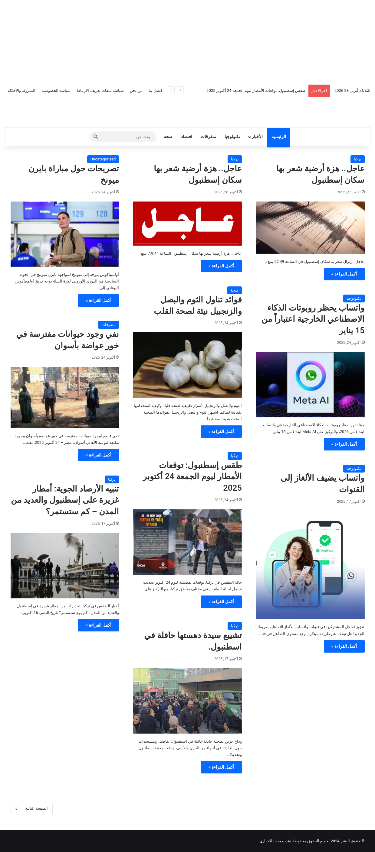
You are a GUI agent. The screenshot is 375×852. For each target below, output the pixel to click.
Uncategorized (103, 159)
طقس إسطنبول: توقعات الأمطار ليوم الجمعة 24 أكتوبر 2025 (255, 90)
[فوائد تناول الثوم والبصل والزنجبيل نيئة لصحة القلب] (187, 365)
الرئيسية (278, 136)
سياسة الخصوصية (56, 90)
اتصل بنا (155, 90)
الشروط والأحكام (21, 90)
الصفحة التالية (31, 808)
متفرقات (208, 136)
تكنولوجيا (232, 136)
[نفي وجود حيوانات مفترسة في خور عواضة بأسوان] (65, 397)
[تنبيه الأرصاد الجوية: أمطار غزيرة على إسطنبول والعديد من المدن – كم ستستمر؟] (65, 565)
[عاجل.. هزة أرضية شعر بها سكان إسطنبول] (310, 228)
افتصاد (186, 136)
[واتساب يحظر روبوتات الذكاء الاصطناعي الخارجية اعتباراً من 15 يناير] (310, 384)
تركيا (357, 159)
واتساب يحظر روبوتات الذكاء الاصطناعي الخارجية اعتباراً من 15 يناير (313, 319)
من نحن (136, 90)
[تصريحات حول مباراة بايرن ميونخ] (65, 234)
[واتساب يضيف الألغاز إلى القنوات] (310, 565)
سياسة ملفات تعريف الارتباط (100, 90)
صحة (168, 136)
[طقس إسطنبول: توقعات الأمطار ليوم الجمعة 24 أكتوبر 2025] (187, 542)
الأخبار (257, 136)
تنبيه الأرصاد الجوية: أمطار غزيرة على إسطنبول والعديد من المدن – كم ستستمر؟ (65, 500)
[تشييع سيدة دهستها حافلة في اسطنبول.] (187, 701)
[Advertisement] (187, 42)
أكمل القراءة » (344, 274)
